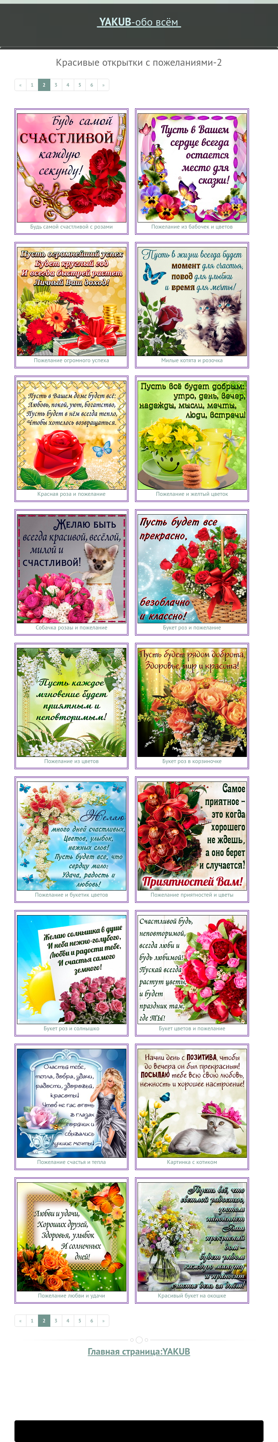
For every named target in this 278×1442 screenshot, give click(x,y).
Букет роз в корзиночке (192, 761)
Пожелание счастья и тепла (71, 1161)
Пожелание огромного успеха (71, 360)
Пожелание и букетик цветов (71, 894)
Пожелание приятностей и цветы (192, 894)
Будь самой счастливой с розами (71, 226)
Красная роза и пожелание (71, 493)
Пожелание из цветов (71, 761)
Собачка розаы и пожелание (71, 627)
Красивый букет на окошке (192, 1295)
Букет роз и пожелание (192, 627)
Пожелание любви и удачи (71, 1295)
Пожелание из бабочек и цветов (192, 226)
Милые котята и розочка (192, 360)
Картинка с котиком (192, 1161)
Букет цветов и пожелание (192, 1028)
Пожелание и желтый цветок (192, 493)
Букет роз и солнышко (72, 1028)
